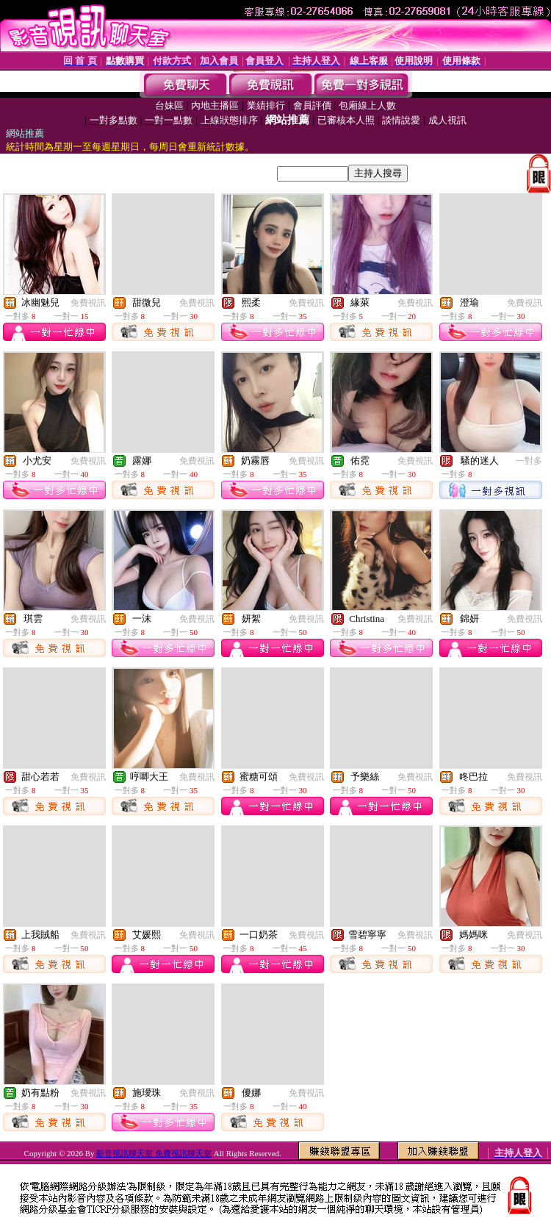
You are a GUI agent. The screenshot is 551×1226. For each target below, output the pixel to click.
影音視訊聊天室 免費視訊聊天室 (154, 1153)
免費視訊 (88, 303)
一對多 (529, 461)
